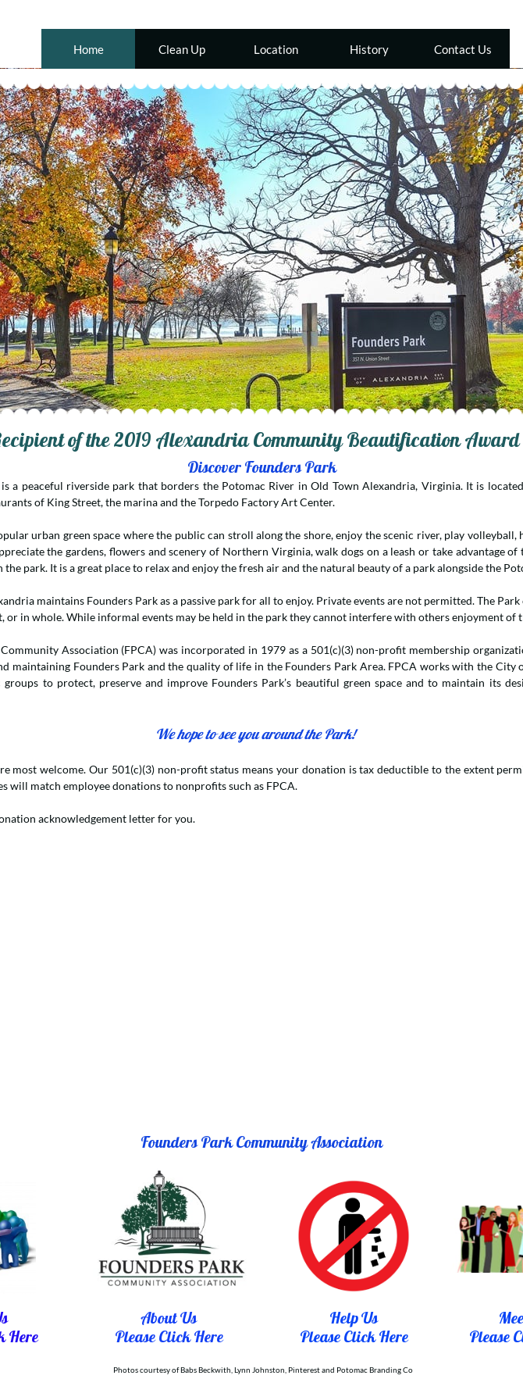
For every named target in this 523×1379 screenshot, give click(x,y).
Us (368, 1317)
